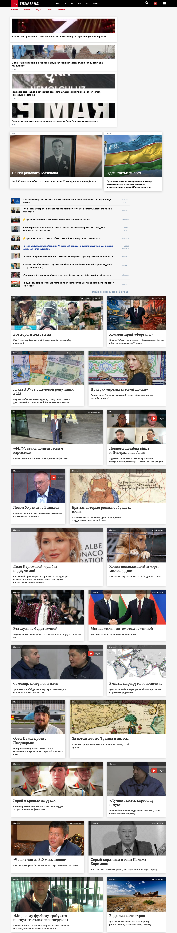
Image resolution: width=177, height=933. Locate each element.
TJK (72, 3)
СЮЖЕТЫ (63, 10)
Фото (51, 10)
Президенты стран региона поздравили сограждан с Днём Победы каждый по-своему (148, 39)
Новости (14, 10)
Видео (39, 10)
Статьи (28, 10)
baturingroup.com (105, 930)
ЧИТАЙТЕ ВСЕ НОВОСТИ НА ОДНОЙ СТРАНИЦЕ (111, 215)
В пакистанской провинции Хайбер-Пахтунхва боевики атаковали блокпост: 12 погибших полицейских (66, 41)
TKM (80, 3)
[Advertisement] (150, 156)
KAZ (57, 3)
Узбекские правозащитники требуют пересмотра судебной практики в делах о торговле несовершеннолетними (108, 41)
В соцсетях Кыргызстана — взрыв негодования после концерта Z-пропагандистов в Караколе (27, 41)
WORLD (96, 3)
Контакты (17, 926)
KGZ (65, 3)
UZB (87, 3)
